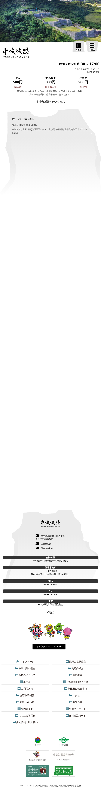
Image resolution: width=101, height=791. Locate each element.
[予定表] (79, 47)
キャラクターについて (49, 646)
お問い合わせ (25, 702)
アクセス (75, 695)
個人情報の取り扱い (25, 722)
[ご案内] (92, 47)
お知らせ (75, 702)
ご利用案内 (25, 688)
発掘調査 (75, 675)
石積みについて (25, 675)
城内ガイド (25, 708)
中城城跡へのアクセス (50, 101)
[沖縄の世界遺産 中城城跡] (16, 53)
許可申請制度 (25, 695)
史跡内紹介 (76, 668)
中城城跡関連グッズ (75, 681)
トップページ (25, 661)
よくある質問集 (25, 715)
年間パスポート (76, 708)
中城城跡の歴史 (25, 668)
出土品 (25, 681)
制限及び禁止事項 (75, 688)
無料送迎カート (76, 715)
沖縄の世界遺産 (76, 661)
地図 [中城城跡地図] (50, 612)
